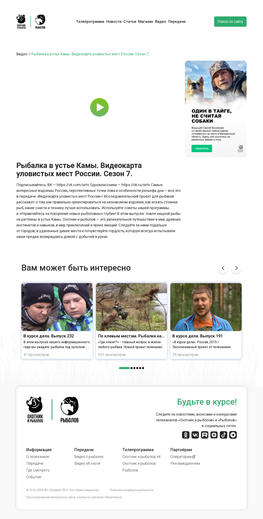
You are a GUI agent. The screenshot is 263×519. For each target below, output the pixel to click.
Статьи (129, 21)
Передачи (177, 21)
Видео (160, 21)
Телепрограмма (90, 21)
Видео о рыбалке (89, 456)
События (33, 477)
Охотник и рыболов (139, 463)
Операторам (183, 456)
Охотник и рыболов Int (141, 456)
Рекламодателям (185, 463)
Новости (113, 21)
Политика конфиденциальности (131, 490)
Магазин (145, 21)
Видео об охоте (87, 463)
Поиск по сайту (230, 21)
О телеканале (37, 456)
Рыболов (130, 470)
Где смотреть (38, 470)
